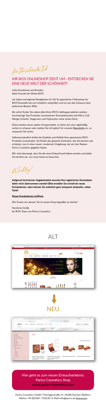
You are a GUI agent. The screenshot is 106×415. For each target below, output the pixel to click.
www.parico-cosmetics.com (53, 384)
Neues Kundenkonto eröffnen (27, 196)
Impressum (81, 398)
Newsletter (79, 128)
